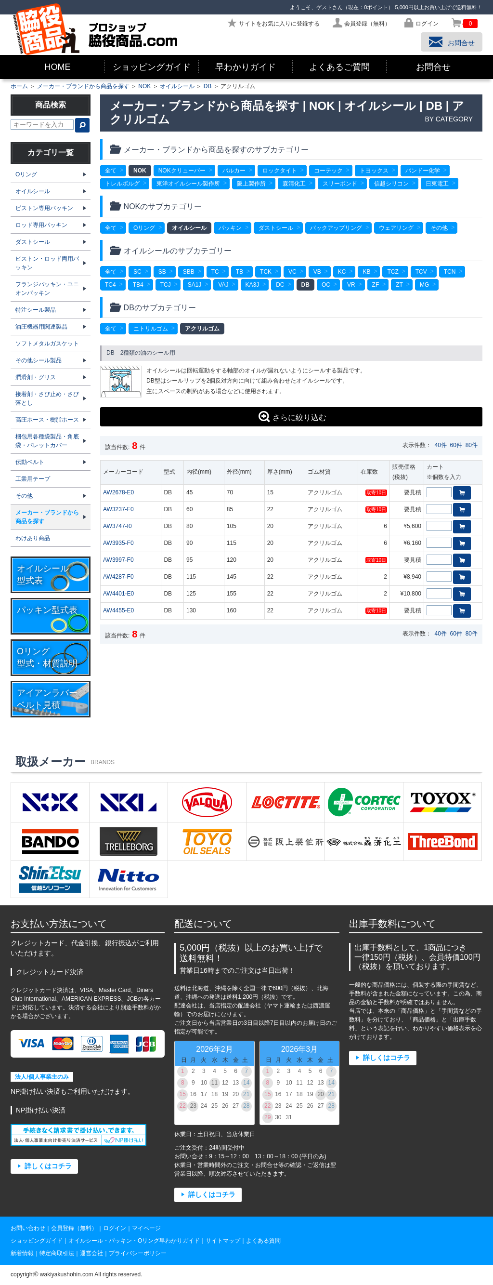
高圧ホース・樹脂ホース (47, 419)
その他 (439, 228)
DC (280, 284)
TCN (450, 271)
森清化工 (294, 183)
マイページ (146, 1228)
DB (208, 86)
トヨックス (374, 170)
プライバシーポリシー (138, 1253)
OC (326, 284)
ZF (375, 284)
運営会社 (91, 1253)
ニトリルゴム (150, 328)
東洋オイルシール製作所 (188, 183)
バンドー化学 (422, 170)
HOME (58, 67)
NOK (144, 86)
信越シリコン (391, 183)
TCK (266, 271)
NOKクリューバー (182, 170)
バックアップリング (336, 228)
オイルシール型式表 (43, 574)
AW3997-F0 (118, 559)
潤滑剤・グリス (35, 377)
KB (366, 271)
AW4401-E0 (118, 593)
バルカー (234, 170)
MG (424, 284)
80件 (472, 445)
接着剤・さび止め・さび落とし (47, 398)
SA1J (195, 284)
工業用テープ (32, 479)
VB (317, 271)
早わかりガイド (245, 67)
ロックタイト (279, 170)
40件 (441, 445)
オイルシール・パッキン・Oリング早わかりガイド (134, 1240)
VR (351, 284)
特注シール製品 (35, 309)
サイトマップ (223, 1240)
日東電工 (437, 183)
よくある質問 (263, 1240)
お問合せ (433, 67)
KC (342, 271)
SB (162, 271)
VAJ (223, 284)
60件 (456, 445)
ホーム (19, 86)
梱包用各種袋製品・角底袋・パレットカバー (47, 441)
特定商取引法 (56, 1253)
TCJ (165, 284)
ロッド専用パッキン (41, 225)
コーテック (328, 170)
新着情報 (22, 1253)
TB (239, 271)
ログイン (114, 1228)
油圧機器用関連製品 (41, 326)
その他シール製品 (38, 360)
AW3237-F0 (118, 509)
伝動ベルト (29, 462)
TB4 (138, 284)
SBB (189, 271)
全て (111, 170)
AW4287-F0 (118, 576)
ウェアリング (396, 228)
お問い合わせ (28, 1228)
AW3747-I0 (117, 526)
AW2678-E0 (118, 492)
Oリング (144, 228)
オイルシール (177, 86)
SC (137, 271)
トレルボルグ (122, 183)
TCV (421, 271)
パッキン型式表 (47, 610)
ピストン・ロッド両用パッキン (47, 263)
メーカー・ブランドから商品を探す (83, 86)
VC (292, 271)
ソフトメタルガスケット (47, 343)
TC (215, 271)
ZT (399, 284)
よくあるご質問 (339, 67)
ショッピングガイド (152, 67)
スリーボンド (340, 183)
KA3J (252, 284)
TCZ (392, 271)
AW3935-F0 (118, 543)
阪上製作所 (251, 183)
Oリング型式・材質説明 (47, 657)
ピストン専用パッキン (44, 208)
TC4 (110, 284)
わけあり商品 (32, 538)
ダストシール (276, 228)
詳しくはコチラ (48, 1166)
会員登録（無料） (74, 1228)
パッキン (230, 228)
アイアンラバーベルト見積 (47, 699)
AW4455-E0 (118, 610)
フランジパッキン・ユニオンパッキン (47, 288)
